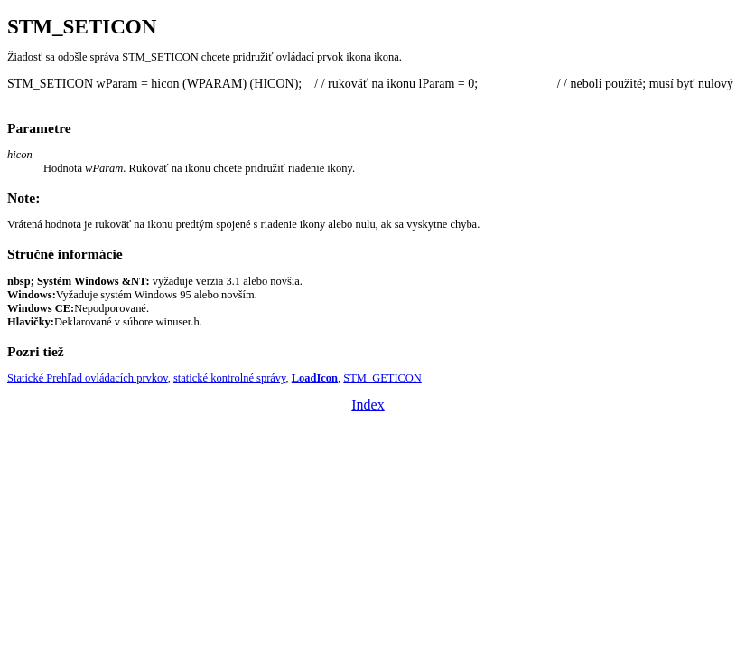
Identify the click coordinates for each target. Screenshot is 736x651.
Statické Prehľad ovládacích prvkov (87, 378)
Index (367, 404)
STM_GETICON (382, 378)
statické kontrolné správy (229, 378)
